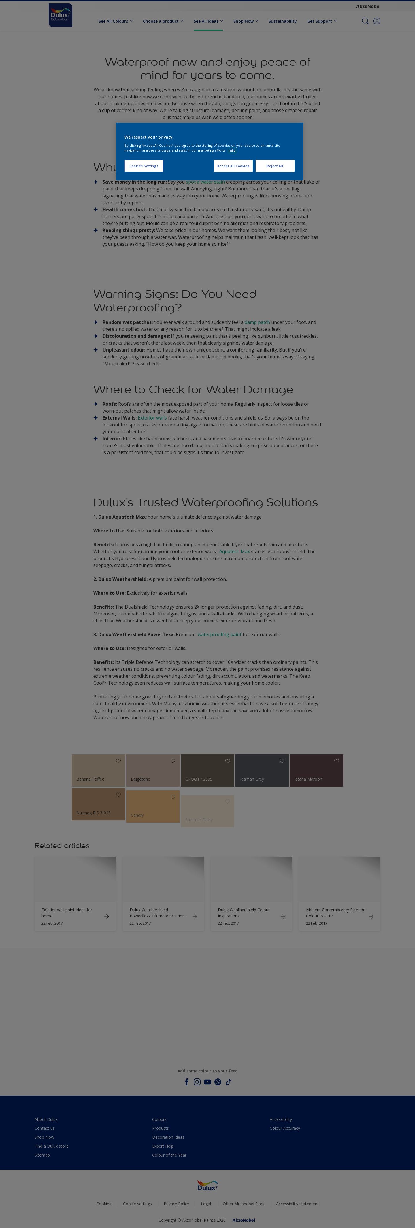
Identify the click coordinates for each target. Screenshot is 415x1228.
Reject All (275, 166)
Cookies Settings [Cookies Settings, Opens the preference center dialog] (144, 166)
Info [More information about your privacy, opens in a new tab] (232, 150)
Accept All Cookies (233, 166)
